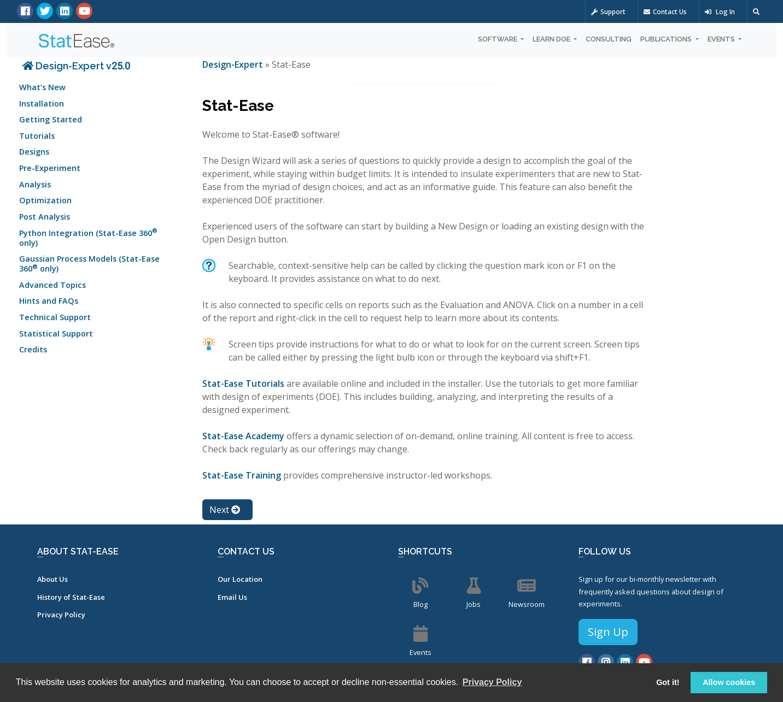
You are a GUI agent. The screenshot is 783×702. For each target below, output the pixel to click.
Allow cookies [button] (729, 682)
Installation (41, 103)
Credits (33, 349)
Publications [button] (666, 39)
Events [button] (722, 39)
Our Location (240, 579)
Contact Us (665, 11)
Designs (34, 151)
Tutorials (37, 136)
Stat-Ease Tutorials (243, 383)
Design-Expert (233, 64)
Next (224, 510)
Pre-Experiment (49, 168)
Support (608, 11)
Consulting (609, 39)
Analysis (35, 184)
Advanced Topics (52, 285)
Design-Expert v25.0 (76, 66)
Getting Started (50, 119)
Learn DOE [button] (552, 39)
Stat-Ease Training (241, 475)
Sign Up (608, 631)
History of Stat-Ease (71, 597)
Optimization (45, 200)
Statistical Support (56, 333)
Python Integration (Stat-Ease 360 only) (88, 236)
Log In (720, 11)
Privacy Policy (61, 615)
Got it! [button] (667, 682)
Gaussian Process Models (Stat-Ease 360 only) (89, 263)
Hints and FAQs (48, 301)
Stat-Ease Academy (243, 436)
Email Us (232, 597)
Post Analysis (44, 216)
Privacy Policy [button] (492, 682)
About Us (52, 579)
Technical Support (55, 317)
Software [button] (498, 39)
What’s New (42, 87)
